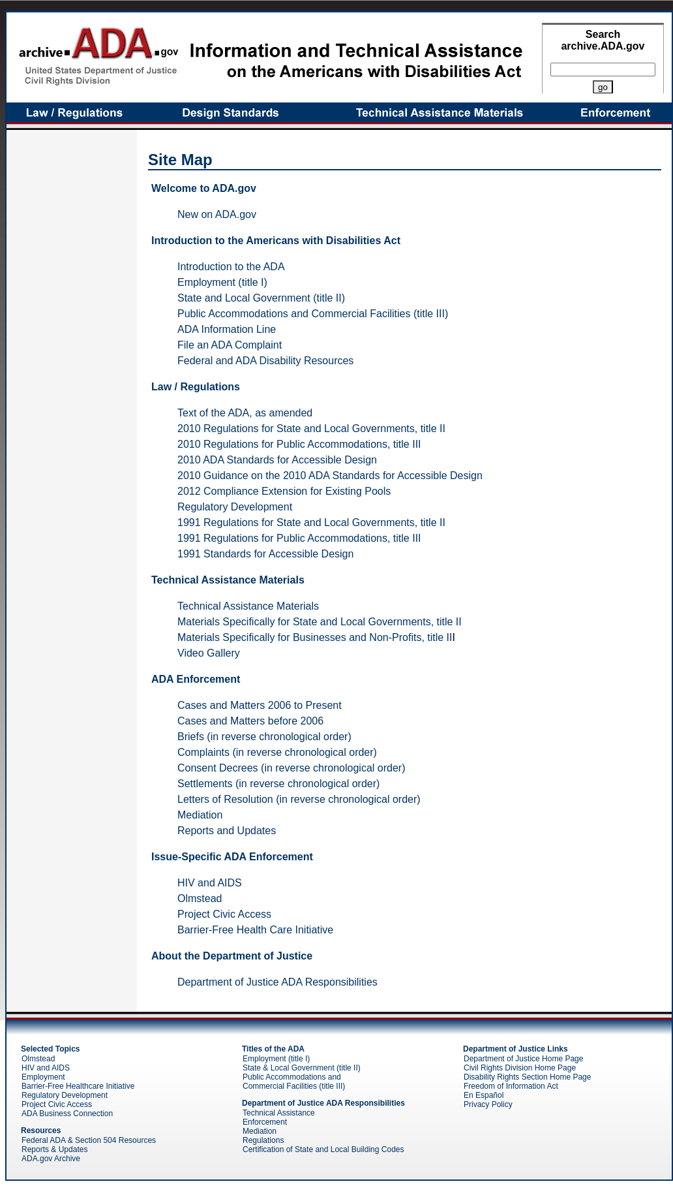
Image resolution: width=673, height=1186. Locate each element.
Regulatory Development (234, 506)
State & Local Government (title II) (302, 1067)
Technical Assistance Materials (248, 606)
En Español (483, 1095)
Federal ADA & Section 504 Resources (89, 1140)
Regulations (263, 1140)
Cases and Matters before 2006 (250, 720)
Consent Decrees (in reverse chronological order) (291, 767)
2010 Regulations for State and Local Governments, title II (311, 428)
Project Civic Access (224, 914)
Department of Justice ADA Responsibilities (277, 982)
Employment (43, 1077)
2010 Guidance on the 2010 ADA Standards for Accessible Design (330, 475)
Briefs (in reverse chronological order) (264, 736)
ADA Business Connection (67, 1113)
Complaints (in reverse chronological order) (277, 752)
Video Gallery (208, 653)
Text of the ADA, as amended (244, 412)
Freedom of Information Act (511, 1086)
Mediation (199, 814)
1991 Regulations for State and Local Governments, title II (311, 522)
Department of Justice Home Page (523, 1058)
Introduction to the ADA (231, 266)
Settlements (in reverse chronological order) (278, 783)
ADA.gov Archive (51, 1158)
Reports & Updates (54, 1149)
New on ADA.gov (216, 214)
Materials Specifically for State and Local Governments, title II (319, 621)
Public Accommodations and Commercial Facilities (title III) (312, 313)
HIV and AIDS (209, 882)
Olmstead (199, 898)
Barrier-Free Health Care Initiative (255, 929)
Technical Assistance (279, 1112)
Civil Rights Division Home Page (520, 1067)
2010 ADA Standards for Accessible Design (277, 459)
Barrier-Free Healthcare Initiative (78, 1086)
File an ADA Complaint (229, 345)
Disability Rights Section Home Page (527, 1077)
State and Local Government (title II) (261, 298)
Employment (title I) (222, 282)
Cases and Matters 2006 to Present (259, 705)
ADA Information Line (226, 329)
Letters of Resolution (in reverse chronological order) (299, 799)
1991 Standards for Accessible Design (265, 553)
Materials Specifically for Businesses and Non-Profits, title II (315, 637)
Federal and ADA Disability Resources (265, 360)
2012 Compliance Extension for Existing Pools (284, 491)
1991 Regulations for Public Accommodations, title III (299, 538)
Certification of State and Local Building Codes (323, 1149)
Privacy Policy (488, 1104)
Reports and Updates (226, 830)
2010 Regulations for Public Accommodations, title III (299, 444)
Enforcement (265, 1122)
